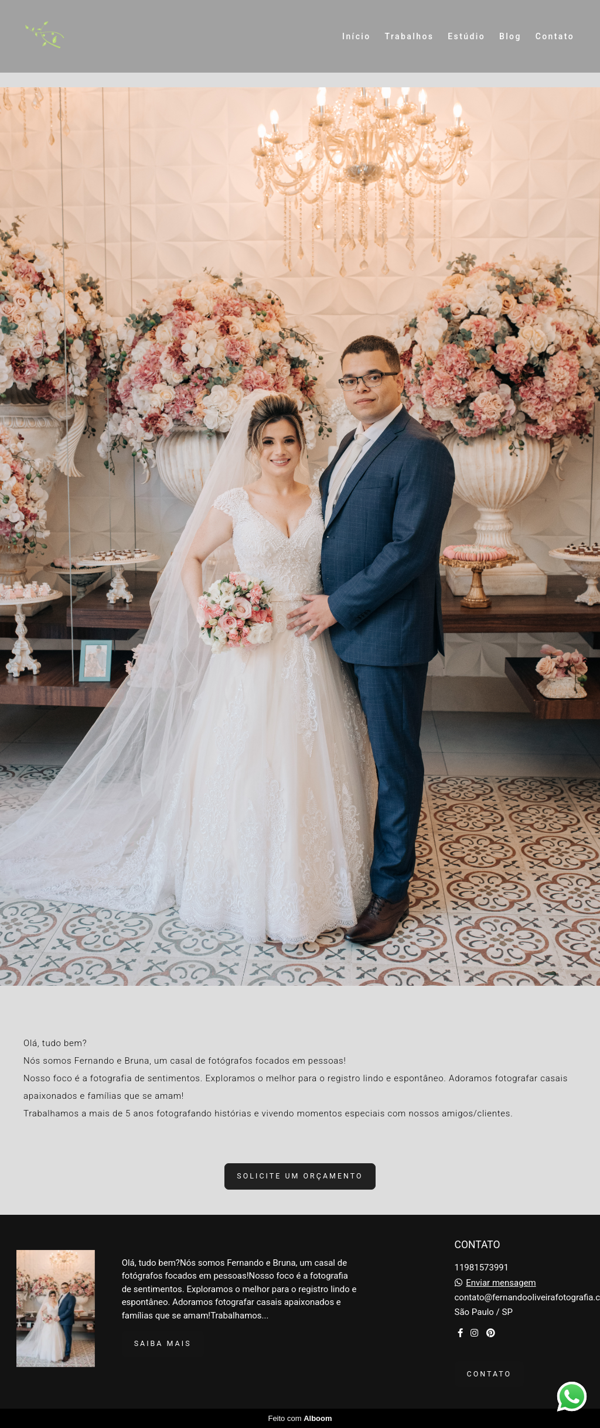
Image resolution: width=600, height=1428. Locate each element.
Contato (555, 36)
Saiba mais (163, 1343)
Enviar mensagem (501, 1283)
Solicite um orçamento (300, 1175)
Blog (510, 36)
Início (356, 36)
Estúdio (466, 36)
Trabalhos (409, 36)
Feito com (300, 1418)
